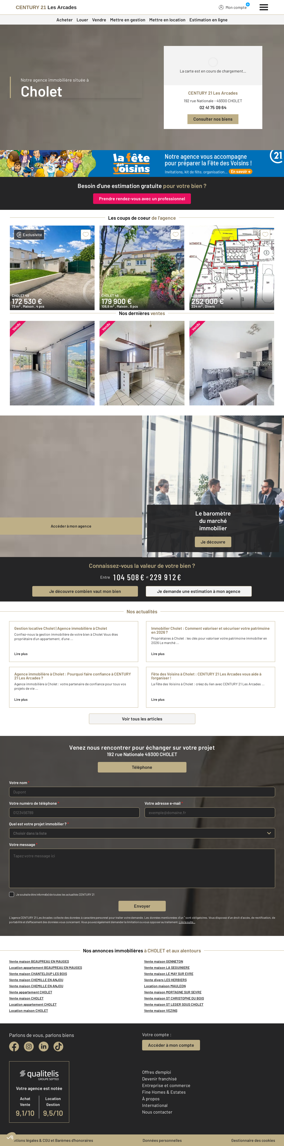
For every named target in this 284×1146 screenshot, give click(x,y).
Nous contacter (157, 1112)
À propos (151, 1098)
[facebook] (14, 1046)
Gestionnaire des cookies (253, 1140)
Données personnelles (162, 1140)
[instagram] (29, 1046)
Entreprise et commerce (166, 1085)
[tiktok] (58, 1046)
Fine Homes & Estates (164, 1092)
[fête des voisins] (142, 163)
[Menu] (264, 6)
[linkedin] (44, 1046)
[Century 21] (46, 7)
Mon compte (233, 7)
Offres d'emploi (156, 1072)
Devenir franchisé (159, 1078)
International (154, 1105)
